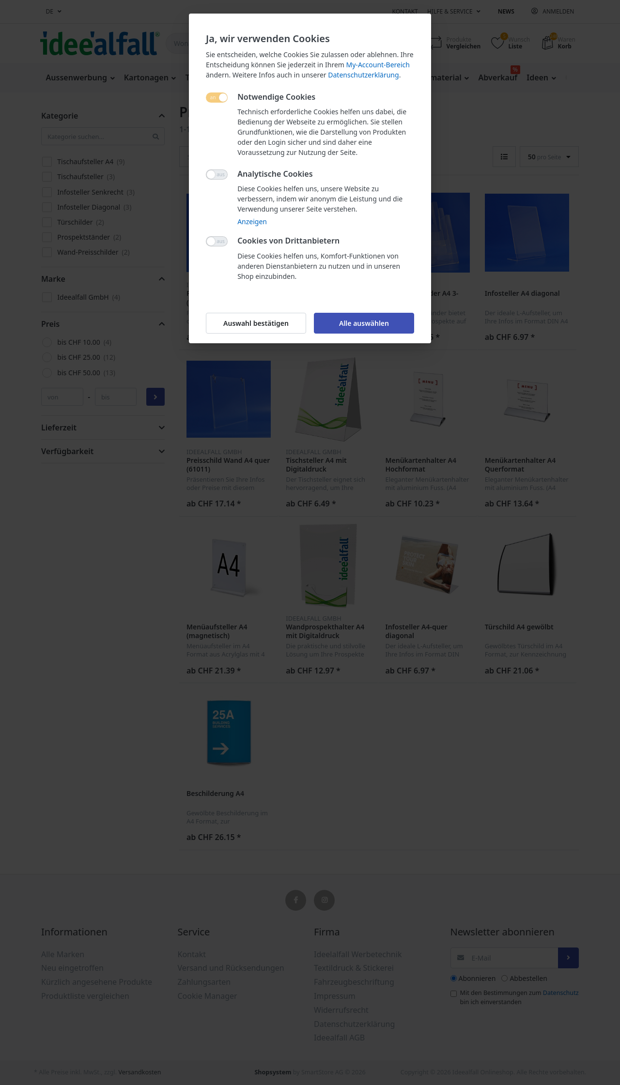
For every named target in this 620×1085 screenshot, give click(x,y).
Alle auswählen (364, 323)
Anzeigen (252, 221)
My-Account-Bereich (378, 64)
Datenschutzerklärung (363, 74)
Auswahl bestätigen (256, 323)
